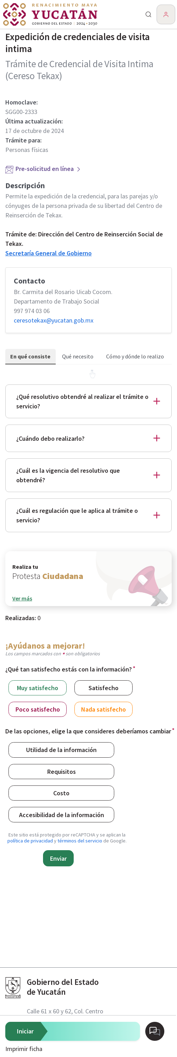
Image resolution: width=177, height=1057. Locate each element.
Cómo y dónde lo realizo (135, 356)
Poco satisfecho (38, 709)
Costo (61, 792)
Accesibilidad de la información (61, 814)
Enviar (58, 858)
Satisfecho (103, 687)
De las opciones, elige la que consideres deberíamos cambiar (88, 731)
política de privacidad (30, 841)
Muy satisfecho (37, 687)
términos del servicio (79, 841)
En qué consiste (30, 356)
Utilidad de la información (61, 749)
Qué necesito (77, 356)
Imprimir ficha (23, 1049)
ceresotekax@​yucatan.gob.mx (53, 320)
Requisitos (61, 771)
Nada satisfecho (103, 709)
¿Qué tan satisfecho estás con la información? (68, 669)
